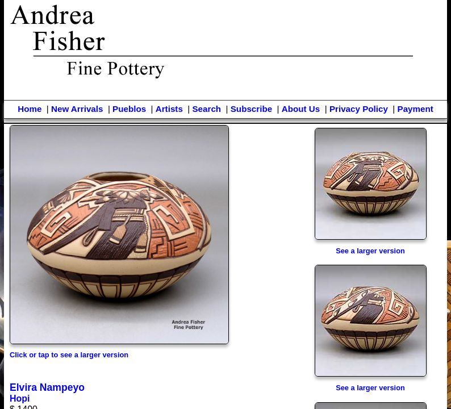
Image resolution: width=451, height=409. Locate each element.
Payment (415, 109)
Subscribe (251, 109)
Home (29, 109)
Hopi (20, 398)
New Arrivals (77, 109)
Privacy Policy (358, 109)
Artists (169, 109)
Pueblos (129, 109)
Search (206, 109)
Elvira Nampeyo (47, 387)
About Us (301, 109)
